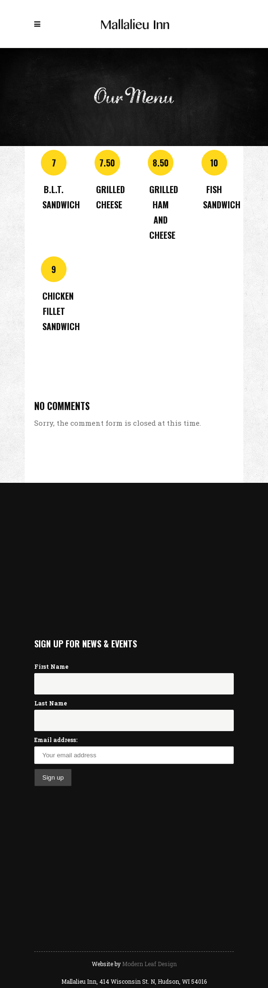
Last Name (50, 703)
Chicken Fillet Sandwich (61, 311)
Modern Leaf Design (149, 964)
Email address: (55, 739)
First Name (51, 666)
